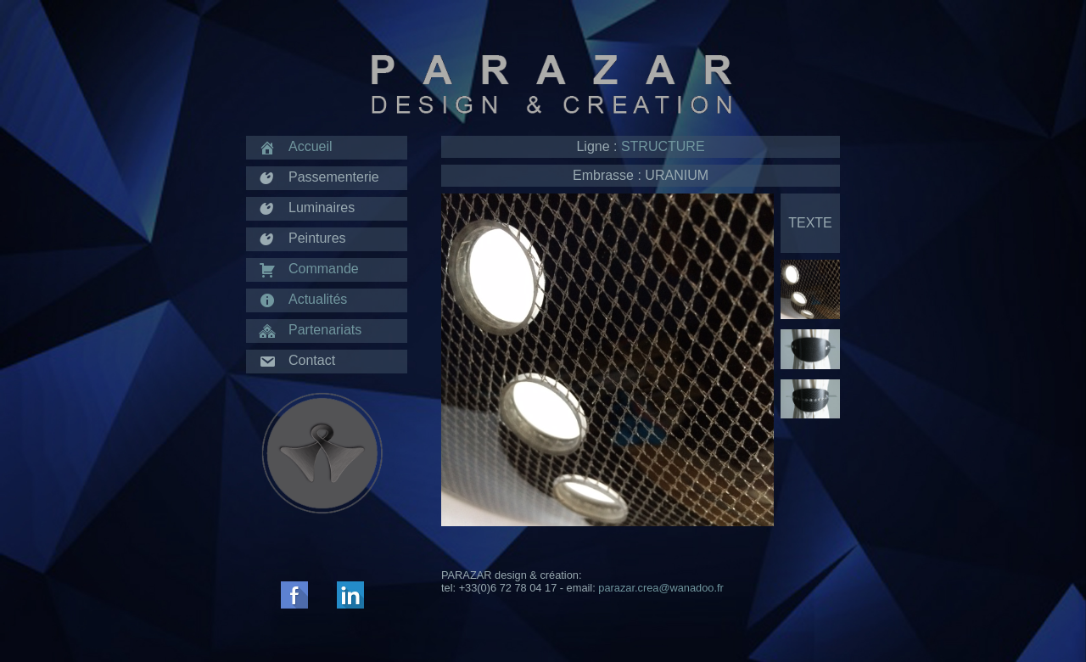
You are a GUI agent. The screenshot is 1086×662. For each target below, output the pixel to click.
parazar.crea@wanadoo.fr (660, 587)
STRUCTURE (663, 146)
